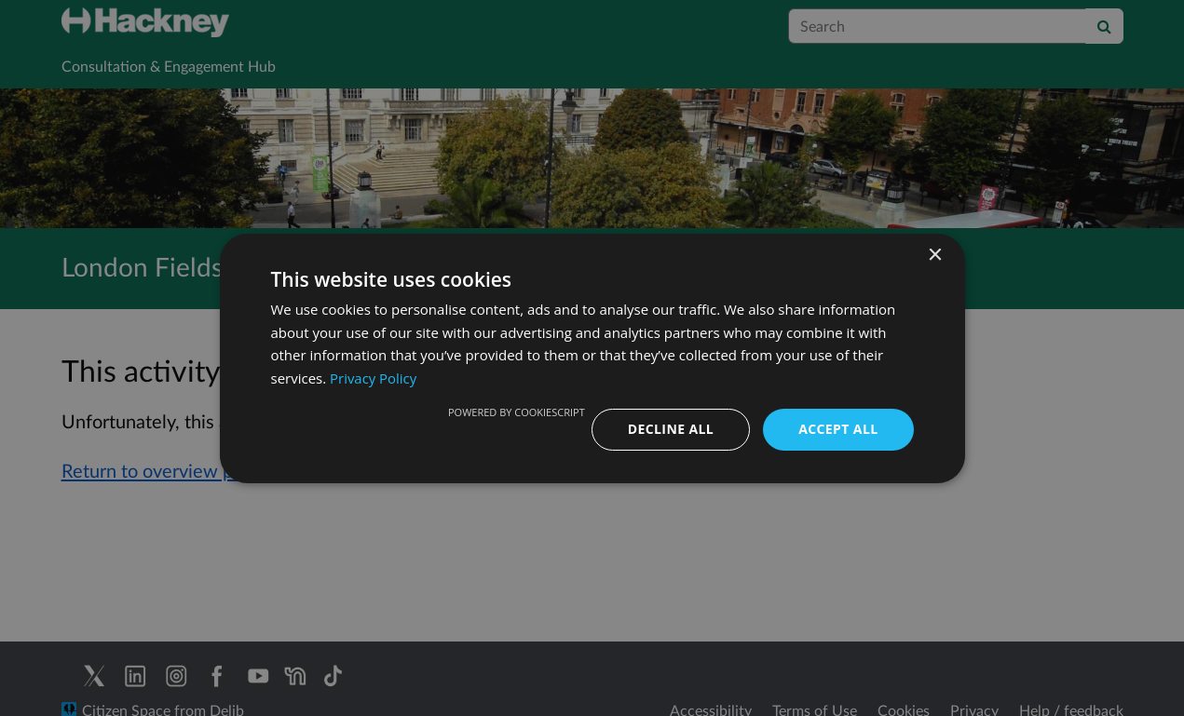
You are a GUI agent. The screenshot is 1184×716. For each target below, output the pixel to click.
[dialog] (592, 358)
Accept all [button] (838, 429)
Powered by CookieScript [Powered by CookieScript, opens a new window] (516, 412)
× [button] (935, 255)
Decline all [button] (671, 429)
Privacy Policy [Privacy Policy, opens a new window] (373, 378)
